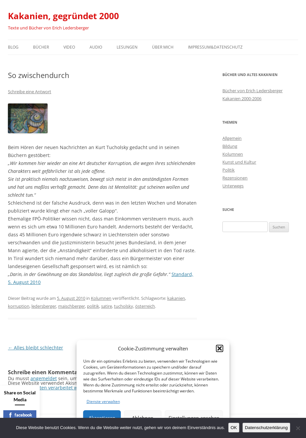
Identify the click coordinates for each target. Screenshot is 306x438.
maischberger (71, 306)
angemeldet (43, 378)
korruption (18, 306)
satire (106, 306)
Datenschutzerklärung (266, 427)
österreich (145, 306)
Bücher (41, 47)
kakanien (176, 298)
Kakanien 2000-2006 (241, 98)
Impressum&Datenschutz (215, 47)
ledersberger (43, 306)
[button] (219, 348)
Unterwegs (233, 186)
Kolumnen (101, 298)
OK (234, 427)
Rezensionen (235, 178)
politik (93, 306)
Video (69, 47)
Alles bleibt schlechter (35, 347)
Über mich (162, 47)
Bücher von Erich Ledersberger (252, 91)
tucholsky (123, 306)
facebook (20, 415)
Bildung (229, 146)
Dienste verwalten (103, 401)
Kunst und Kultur (239, 162)
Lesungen (127, 47)
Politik (228, 170)
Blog (13, 47)
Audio (96, 47)
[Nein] (297, 428)
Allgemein (232, 138)
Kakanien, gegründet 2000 (63, 16)
